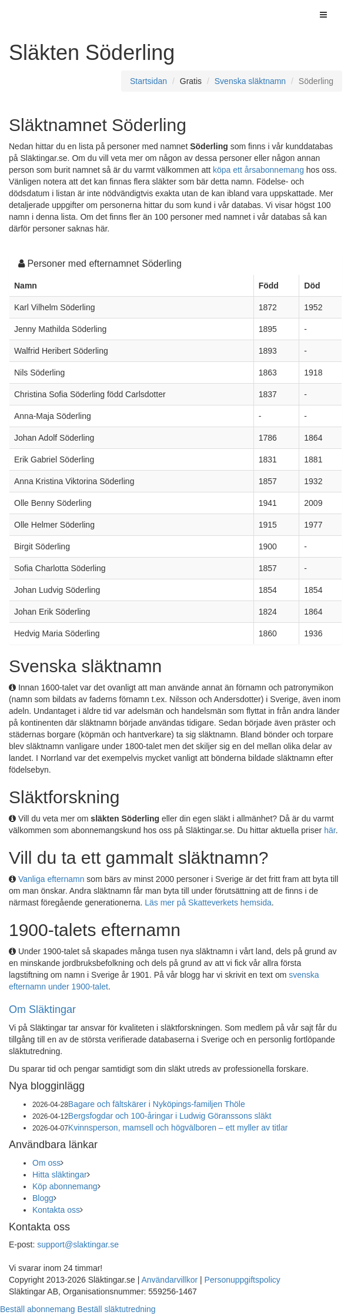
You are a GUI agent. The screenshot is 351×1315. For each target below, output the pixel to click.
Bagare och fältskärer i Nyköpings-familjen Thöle (156, 1104)
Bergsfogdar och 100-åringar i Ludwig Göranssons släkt (170, 1116)
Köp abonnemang (65, 1186)
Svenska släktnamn (250, 81)
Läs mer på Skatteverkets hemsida (208, 902)
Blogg (43, 1198)
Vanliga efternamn (51, 879)
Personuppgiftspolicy (242, 1279)
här (329, 830)
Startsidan (148, 81)
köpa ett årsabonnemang (258, 170)
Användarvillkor (169, 1279)
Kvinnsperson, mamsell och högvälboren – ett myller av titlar (178, 1127)
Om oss (46, 1163)
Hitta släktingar (59, 1174)
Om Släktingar (42, 1009)
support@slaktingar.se (78, 1244)
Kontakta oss (56, 1210)
